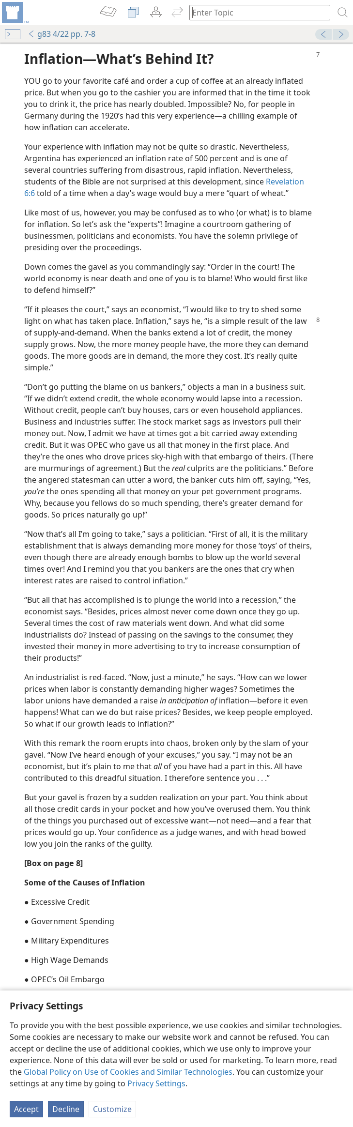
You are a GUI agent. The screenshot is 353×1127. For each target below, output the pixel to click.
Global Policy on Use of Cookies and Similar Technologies (128, 1071)
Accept (26, 1109)
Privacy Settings (156, 1083)
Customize (112, 1109)
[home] (14, 12)
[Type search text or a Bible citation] (255, 12)
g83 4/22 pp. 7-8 (61, 34)
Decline (65, 1109)
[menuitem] (14, 12)
